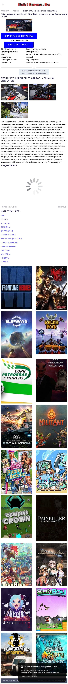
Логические (8, 235)
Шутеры (5, 250)
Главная (5, 11)
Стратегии (7, 231)
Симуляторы (8, 246)
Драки (4, 262)
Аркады (5, 223)
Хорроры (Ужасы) (11, 239)
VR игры (6, 254)
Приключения (9, 242)
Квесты (5, 258)
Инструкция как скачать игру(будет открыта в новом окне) (34, 72)
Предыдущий (9, 207)
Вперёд (62, 207)
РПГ (3, 215)
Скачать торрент (19, 45)
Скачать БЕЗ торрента (19, 36)
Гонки (16, 11)
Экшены (5, 227)
